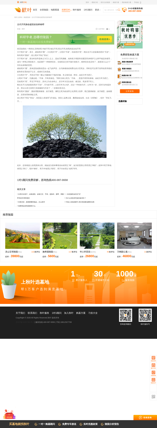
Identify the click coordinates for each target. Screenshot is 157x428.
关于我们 (20, 313)
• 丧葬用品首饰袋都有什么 (26, 206)
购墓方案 (116, 2)
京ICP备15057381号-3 (25, 322)
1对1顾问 (56, 313)
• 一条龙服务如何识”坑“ (73, 194)
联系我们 (32, 313)
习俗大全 (93, 313)
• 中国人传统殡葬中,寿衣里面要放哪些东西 (79, 202)
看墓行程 (95, 2)
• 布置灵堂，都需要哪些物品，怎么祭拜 (31, 202)
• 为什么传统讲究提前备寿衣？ (75, 198)
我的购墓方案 (126, 2)
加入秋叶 (69, 313)
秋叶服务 (44, 313)
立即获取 (130, 91)
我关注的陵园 (105, 2)
